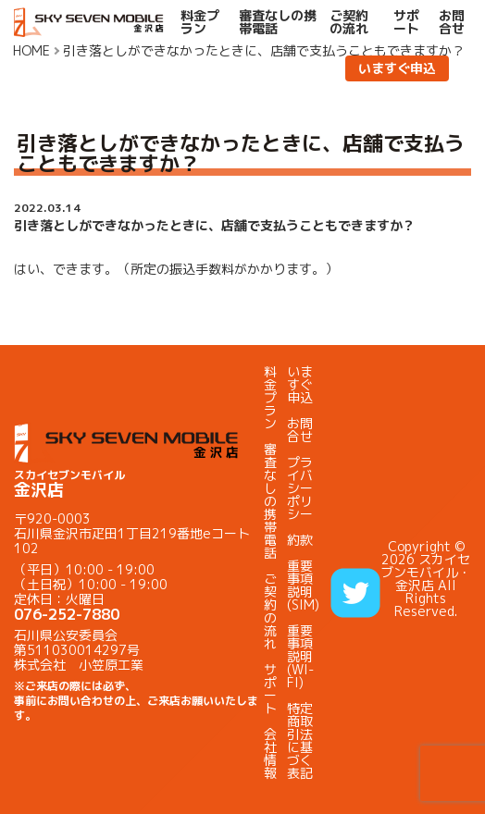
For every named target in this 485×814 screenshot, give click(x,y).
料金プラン (199, 22)
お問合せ (452, 22)
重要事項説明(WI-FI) (300, 656)
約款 (300, 540)
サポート (406, 22)
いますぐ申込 (397, 68)
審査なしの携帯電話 (278, 22)
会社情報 (270, 753)
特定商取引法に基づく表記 (300, 740)
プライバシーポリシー (300, 488)
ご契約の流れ (349, 22)
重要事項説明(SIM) (303, 585)
